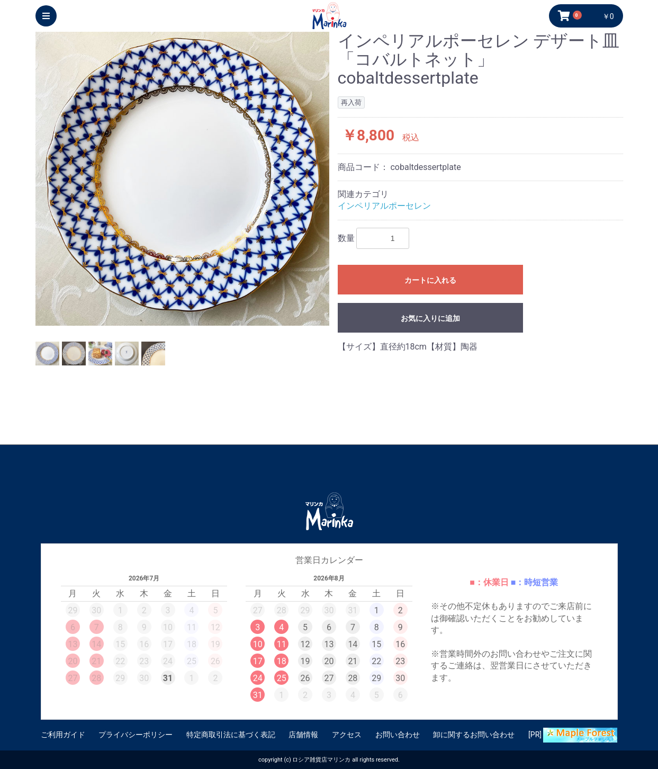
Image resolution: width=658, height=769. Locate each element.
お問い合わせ (397, 734)
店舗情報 (303, 734)
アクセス (347, 734)
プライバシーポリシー (135, 734)
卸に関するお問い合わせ (474, 734)
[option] (182, 179)
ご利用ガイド (63, 734)
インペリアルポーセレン (384, 206)
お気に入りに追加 (430, 318)
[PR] (572, 735)
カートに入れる (430, 280)
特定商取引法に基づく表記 (230, 734)
